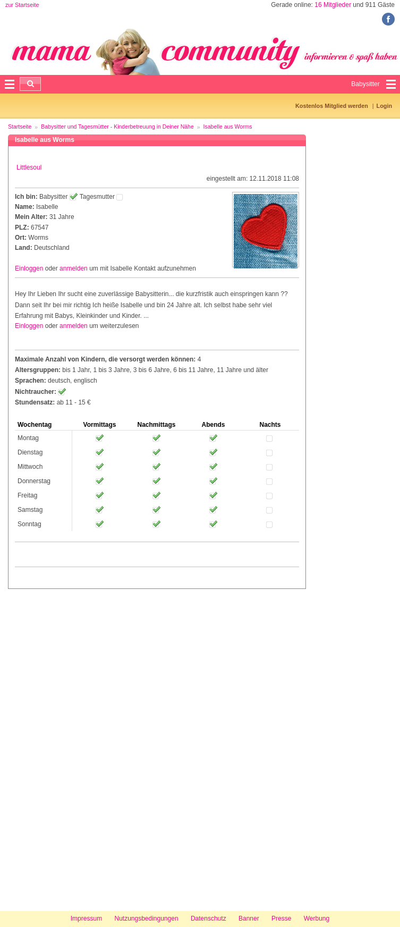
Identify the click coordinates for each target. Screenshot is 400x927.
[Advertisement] (42, 748)
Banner (249, 918)
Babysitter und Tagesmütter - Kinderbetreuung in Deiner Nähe (117, 126)
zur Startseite (22, 5)
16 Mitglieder (332, 5)
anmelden (73, 268)
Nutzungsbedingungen (146, 918)
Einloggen (29, 268)
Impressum (86, 918)
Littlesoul (28, 167)
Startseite (19, 126)
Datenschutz (208, 918)
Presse (281, 918)
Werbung (316, 918)
